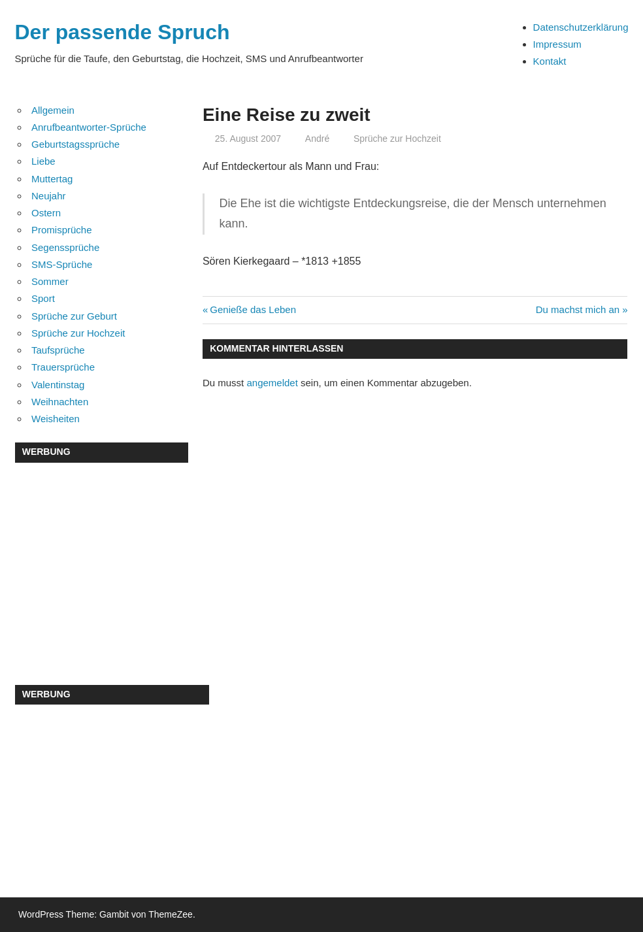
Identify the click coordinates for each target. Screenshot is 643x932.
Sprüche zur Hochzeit (397, 138)
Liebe (43, 161)
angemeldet (271, 382)
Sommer (50, 281)
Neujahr (48, 195)
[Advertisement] (102, 559)
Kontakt (550, 61)
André (317, 138)
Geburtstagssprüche (75, 144)
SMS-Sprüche (61, 264)
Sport (43, 298)
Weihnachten (59, 401)
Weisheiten (55, 418)
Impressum (557, 44)
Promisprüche (61, 229)
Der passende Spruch (122, 32)
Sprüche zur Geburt (74, 316)
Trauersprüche (63, 367)
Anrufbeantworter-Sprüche (88, 127)
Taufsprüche (58, 350)
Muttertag (52, 178)
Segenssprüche (65, 247)
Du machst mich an (577, 309)
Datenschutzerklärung (581, 27)
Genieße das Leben (252, 309)
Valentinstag (57, 384)
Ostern (46, 212)
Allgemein (52, 110)
